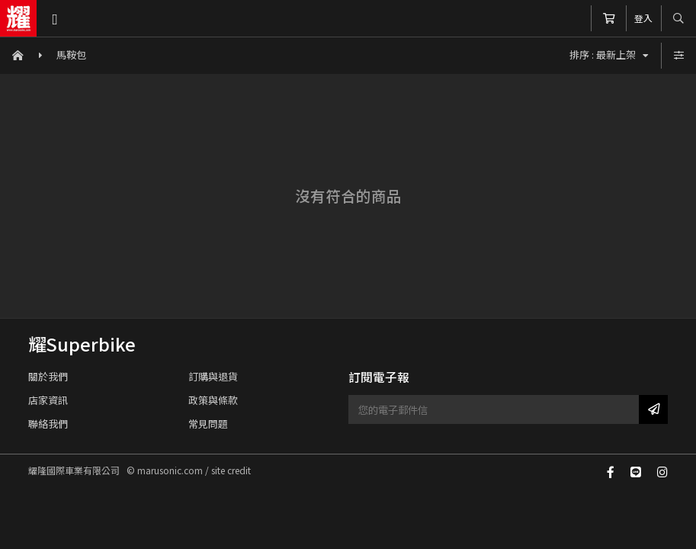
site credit (231, 470)
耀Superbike (82, 344)
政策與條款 (213, 400)
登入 (643, 17)
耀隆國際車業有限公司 (18, 18)
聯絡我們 (48, 423)
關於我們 (48, 376)
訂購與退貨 (213, 376)
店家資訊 (48, 400)
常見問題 (208, 423)
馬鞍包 (71, 54)
